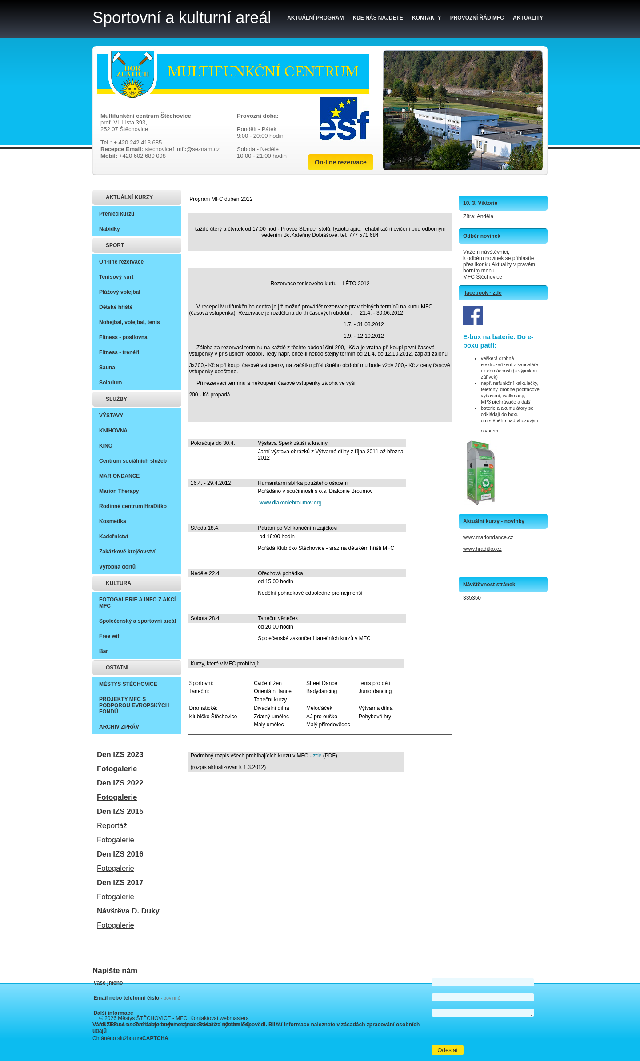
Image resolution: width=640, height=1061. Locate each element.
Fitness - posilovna (123, 337)
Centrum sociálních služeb (133, 461)
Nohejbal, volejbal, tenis (129, 322)
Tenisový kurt (116, 277)
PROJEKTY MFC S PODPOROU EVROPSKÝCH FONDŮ (134, 705)
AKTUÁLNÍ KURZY (129, 197)
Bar (103, 651)
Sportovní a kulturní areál (181, 17)
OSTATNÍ (117, 668)
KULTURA (118, 583)
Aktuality (528, 18)
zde (317, 756)
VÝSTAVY (111, 415)
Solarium (110, 383)
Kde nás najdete (378, 18)
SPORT (115, 245)
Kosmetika (112, 521)
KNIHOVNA (113, 431)
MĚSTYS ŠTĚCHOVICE (128, 684)
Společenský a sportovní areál (137, 621)
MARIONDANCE (119, 476)
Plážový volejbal (119, 292)
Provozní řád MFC (477, 18)
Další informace (113, 1013)
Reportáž (112, 825)
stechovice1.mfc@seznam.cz (182, 149)
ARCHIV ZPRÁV (119, 727)
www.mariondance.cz (488, 537)
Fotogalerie (117, 769)
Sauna (107, 367)
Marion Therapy (119, 491)
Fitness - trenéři (119, 352)
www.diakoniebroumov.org (291, 503)
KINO (105, 446)
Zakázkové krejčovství (127, 552)
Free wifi (110, 636)
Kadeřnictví (113, 536)
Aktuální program (315, 18)
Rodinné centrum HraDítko (133, 506)
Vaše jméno (108, 983)
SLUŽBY (116, 399)
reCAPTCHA (152, 1038)
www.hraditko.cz (482, 549)
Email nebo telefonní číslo (136, 998)
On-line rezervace (341, 162)
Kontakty (426, 18)
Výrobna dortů (117, 567)
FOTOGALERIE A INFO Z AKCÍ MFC (137, 603)
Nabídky (109, 229)
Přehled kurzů (116, 214)
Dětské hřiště (115, 307)
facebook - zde (482, 293)
